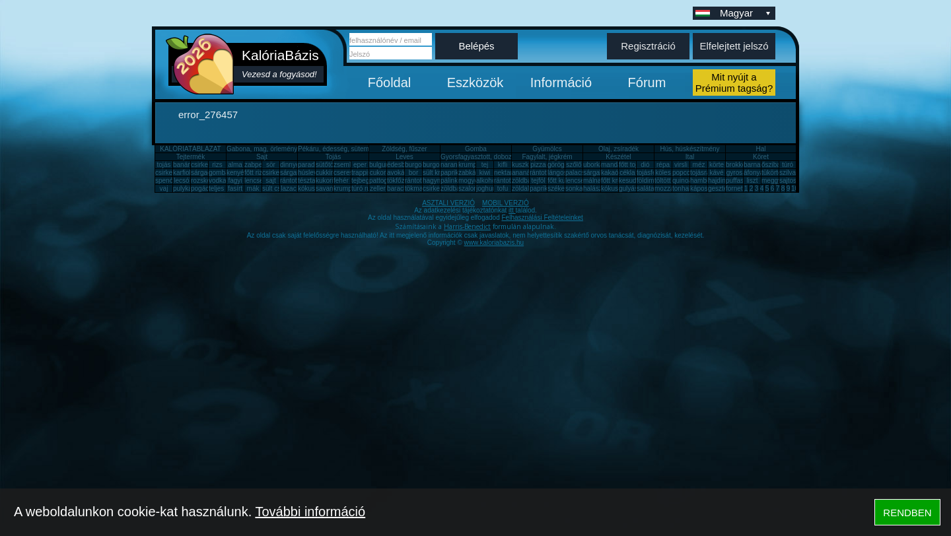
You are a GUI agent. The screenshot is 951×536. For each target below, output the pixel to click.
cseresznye (350, 172)
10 (794, 188)
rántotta (416, 180)
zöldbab (523, 180)
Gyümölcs (546, 148)
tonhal (681, 188)
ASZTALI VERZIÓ (448, 203)
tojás (163, 164)
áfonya (753, 172)
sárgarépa (295, 172)
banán (182, 164)
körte (716, 164)
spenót (165, 180)
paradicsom (315, 164)
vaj (164, 188)
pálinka (451, 180)
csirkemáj (276, 172)
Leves (404, 156)
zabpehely (259, 164)
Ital (690, 156)
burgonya (419, 164)
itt (512, 210)
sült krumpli (439, 172)
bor (413, 172)
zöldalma (525, 188)
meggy (771, 180)
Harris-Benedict (467, 226)
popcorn (684, 172)
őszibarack (777, 164)
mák (253, 188)
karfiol (182, 172)
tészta (307, 180)
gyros (734, 172)
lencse (254, 180)
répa (663, 164)
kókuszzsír (313, 188)
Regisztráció (648, 45)
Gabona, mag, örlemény (262, 148)
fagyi (235, 180)
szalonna (471, 188)
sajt (270, 180)
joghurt (486, 188)
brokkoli (737, 164)
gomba (219, 172)
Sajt (261, 156)
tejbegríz (363, 180)
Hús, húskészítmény (689, 148)
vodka (218, 180)
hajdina (718, 180)
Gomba (476, 148)
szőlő (573, 164)
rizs (217, 164)
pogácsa (203, 188)
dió (645, 164)
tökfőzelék (402, 180)
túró (787, 164)
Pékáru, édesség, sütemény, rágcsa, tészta (361, 148)
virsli (680, 164)
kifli (502, 164)
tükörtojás (775, 172)
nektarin (506, 172)
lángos (557, 172)
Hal (760, 148)
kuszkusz (525, 164)
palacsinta (580, 172)
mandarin (615, 164)
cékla (627, 172)
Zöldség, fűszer (404, 148)
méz (699, 164)
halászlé (595, 188)
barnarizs (757, 164)
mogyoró (471, 180)
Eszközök (475, 82)
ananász (524, 172)
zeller (378, 188)
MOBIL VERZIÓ (505, 203)
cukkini (326, 172)
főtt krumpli (617, 180)
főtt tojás (631, 164)
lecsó (181, 180)
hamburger (706, 180)
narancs (452, 164)
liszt (751, 180)
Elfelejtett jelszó (733, 45)
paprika (451, 172)
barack (397, 188)
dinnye (289, 164)
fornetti (736, 188)
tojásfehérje (654, 172)
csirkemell (205, 164)
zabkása (470, 172)
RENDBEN (907, 512)
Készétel (618, 156)
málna (592, 180)
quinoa (682, 180)
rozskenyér (207, 180)
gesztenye (723, 188)
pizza (538, 164)
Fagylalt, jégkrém (547, 156)
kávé (716, 172)
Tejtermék (190, 156)
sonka (574, 188)
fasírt (235, 188)
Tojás (333, 156)
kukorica (328, 180)
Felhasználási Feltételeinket (541, 217)
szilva (787, 172)
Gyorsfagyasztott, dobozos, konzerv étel (499, 156)
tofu (503, 188)
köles (662, 172)
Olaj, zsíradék (618, 148)
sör (270, 164)
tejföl (538, 180)
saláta (645, 188)
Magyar (746, 12)
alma (235, 164)
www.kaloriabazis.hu (494, 242)
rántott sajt (509, 180)
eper (360, 164)
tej (485, 164)
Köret (761, 156)
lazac (288, 188)
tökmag (416, 188)
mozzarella (670, 188)
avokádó (399, 172)
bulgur (378, 164)
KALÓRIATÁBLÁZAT (190, 148)
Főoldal (389, 82)
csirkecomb (172, 172)
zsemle (344, 164)
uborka (593, 164)
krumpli (468, 164)
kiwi (485, 172)
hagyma (434, 180)
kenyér (236, 172)
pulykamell (188, 188)
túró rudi (363, 188)
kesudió (630, 180)
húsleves (311, 172)
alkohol (486, 180)
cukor (378, 172)
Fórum (647, 82)
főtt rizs (254, 172)
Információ (561, 82)
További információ (310, 511)
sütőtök (326, 164)
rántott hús (545, 172)
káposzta (703, 188)
